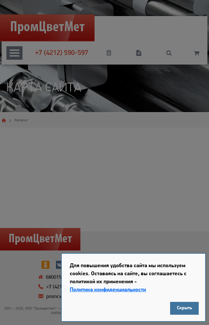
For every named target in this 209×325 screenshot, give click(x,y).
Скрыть (184, 308)
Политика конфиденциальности (108, 290)
